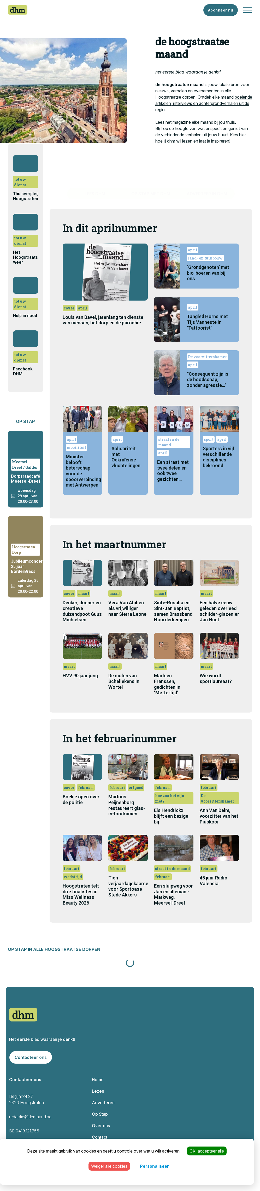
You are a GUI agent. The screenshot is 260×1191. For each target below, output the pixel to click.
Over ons (101, 1125)
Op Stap (100, 1114)
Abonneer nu (220, 10)
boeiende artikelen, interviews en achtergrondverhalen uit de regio (203, 103)
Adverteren (103, 1102)
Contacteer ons (31, 1057)
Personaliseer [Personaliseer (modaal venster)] (154, 1166)
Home (98, 1079)
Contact (99, 1137)
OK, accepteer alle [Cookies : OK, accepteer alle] (207, 1151)
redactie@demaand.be (30, 1116)
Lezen (98, 1091)
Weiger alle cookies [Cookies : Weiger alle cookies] (109, 1166)
